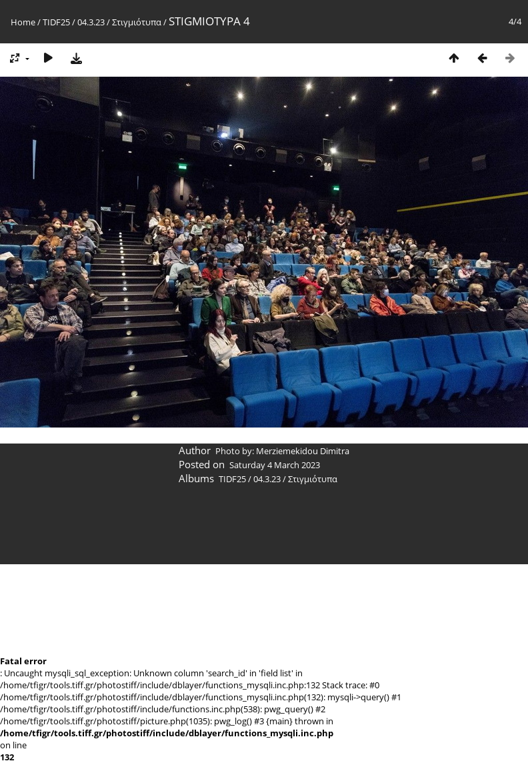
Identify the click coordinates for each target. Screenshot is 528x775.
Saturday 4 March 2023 (274, 465)
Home (23, 22)
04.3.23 (91, 22)
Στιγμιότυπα (136, 22)
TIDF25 (56, 22)
